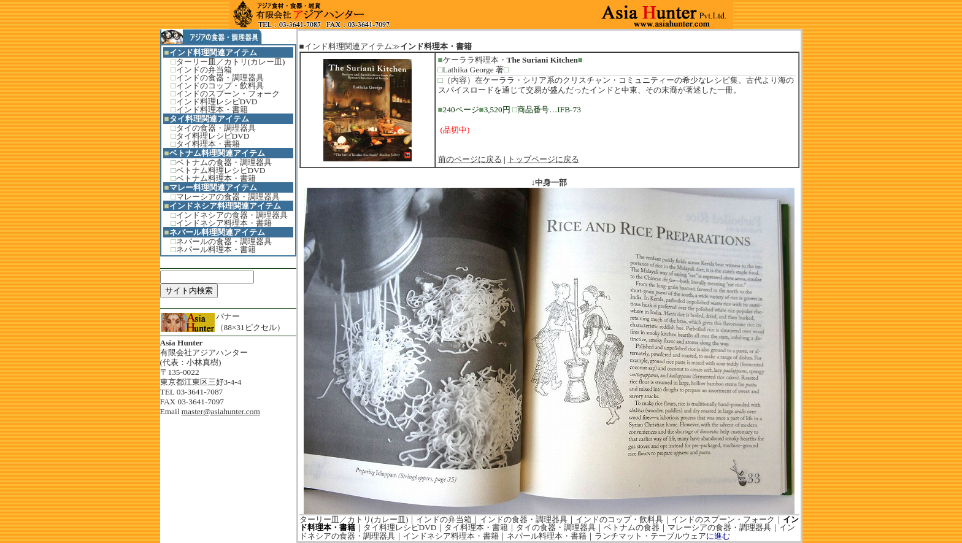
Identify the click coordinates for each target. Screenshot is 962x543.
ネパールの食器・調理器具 (224, 241)
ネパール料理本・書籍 (216, 249)
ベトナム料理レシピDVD (221, 170)
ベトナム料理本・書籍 (216, 178)
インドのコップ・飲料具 (220, 85)
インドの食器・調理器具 (220, 77)
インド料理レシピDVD (217, 101)
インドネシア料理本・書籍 (224, 223)
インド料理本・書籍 (212, 109)
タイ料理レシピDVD (213, 136)
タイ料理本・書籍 (208, 143)
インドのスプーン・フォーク (228, 93)
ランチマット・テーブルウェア (650, 536)
